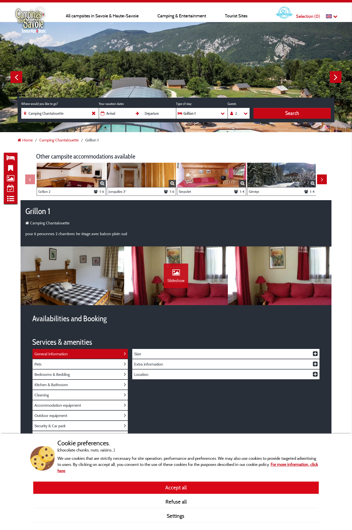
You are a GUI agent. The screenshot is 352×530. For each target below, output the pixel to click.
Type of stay (183, 104)
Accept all (176, 487)
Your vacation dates (111, 104)
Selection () (308, 16)
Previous (16, 77)
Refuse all (176, 501)
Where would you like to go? (39, 104)
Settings (176, 516)
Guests (232, 104)
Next (335, 77)
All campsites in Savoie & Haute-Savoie (102, 16)
